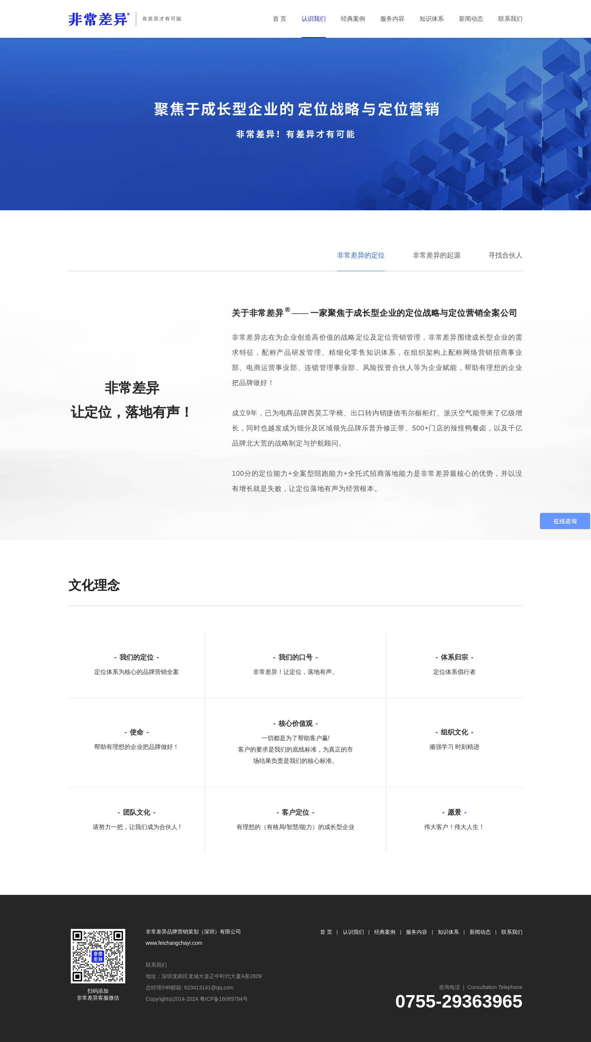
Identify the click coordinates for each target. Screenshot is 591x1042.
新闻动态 (471, 19)
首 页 (279, 19)
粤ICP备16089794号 (224, 999)
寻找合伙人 (505, 255)
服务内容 (392, 19)
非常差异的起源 (436, 255)
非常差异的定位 (361, 255)
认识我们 (314, 19)
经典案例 (353, 19)
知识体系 (432, 19)
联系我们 (510, 19)
